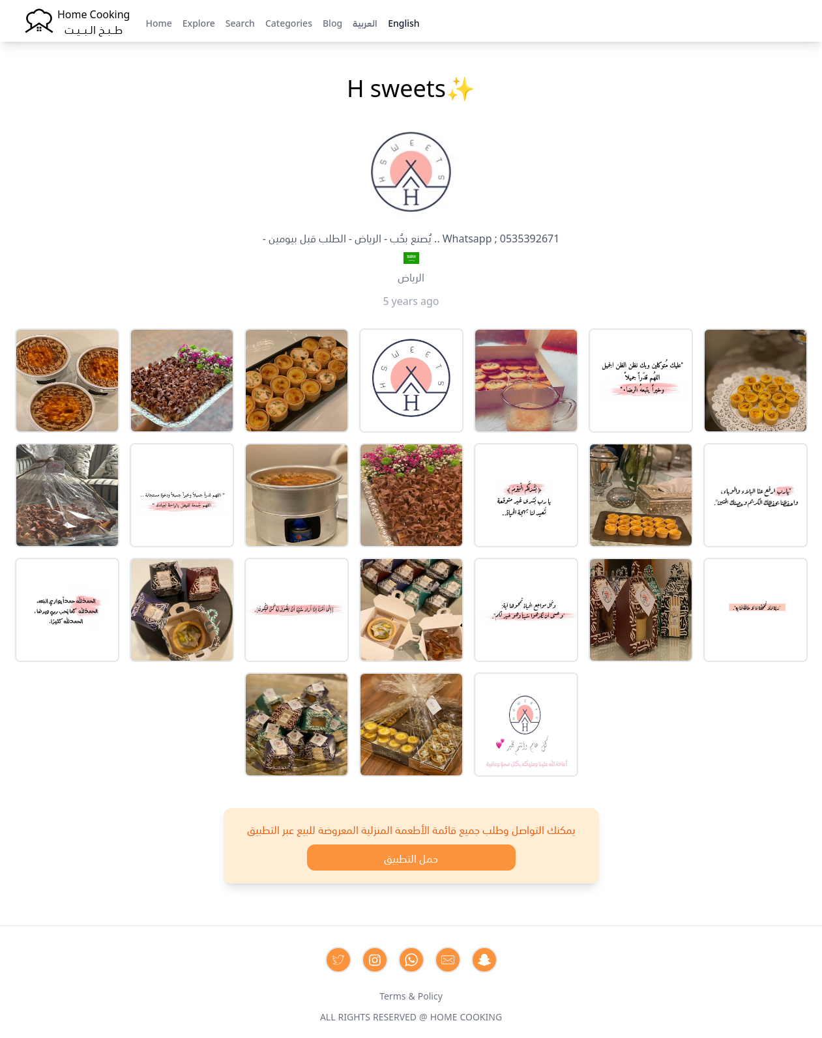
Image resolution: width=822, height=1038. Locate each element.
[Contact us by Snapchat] (484, 960)
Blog (332, 22)
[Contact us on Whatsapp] (411, 960)
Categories (288, 22)
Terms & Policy (411, 995)
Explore (199, 22)
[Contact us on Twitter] (338, 960)
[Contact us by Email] (448, 960)
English (403, 22)
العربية (365, 22)
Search (240, 22)
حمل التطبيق (411, 857)
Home (158, 22)
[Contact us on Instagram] (375, 960)
